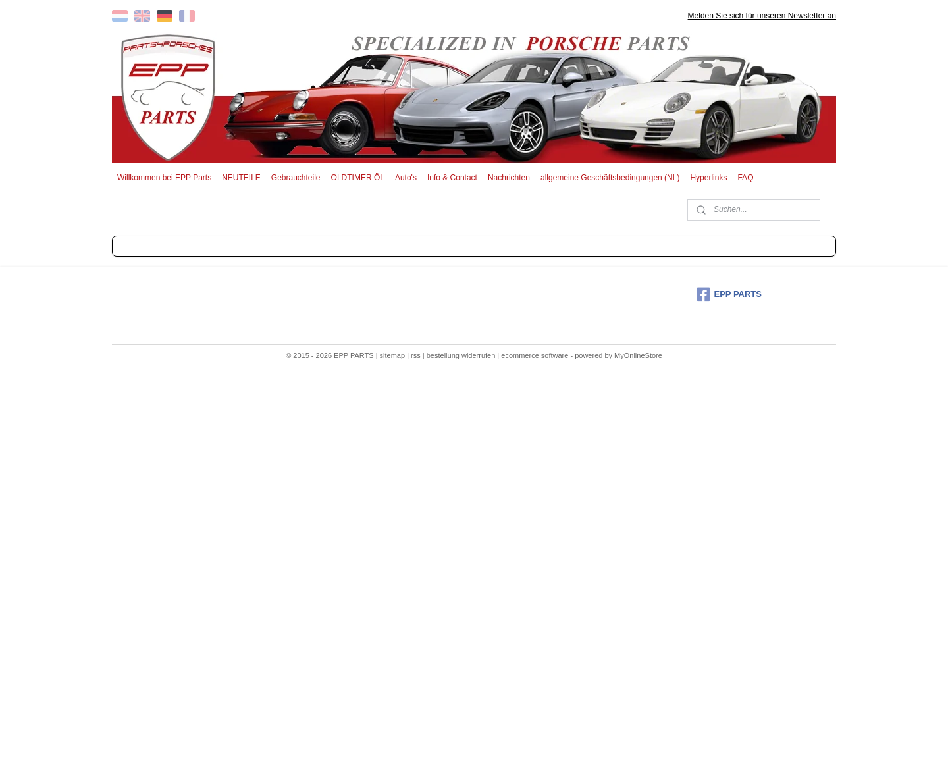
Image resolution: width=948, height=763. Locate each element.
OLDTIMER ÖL (357, 177)
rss (416, 355)
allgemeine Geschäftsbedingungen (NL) (609, 177)
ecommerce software (534, 355)
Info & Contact (452, 177)
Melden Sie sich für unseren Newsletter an (762, 15)
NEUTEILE (241, 177)
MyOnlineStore (638, 355)
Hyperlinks (708, 177)
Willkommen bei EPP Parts (164, 177)
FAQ (745, 177)
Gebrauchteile (296, 177)
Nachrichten (509, 177)
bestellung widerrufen (461, 355)
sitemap (393, 355)
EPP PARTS (729, 294)
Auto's (406, 177)
